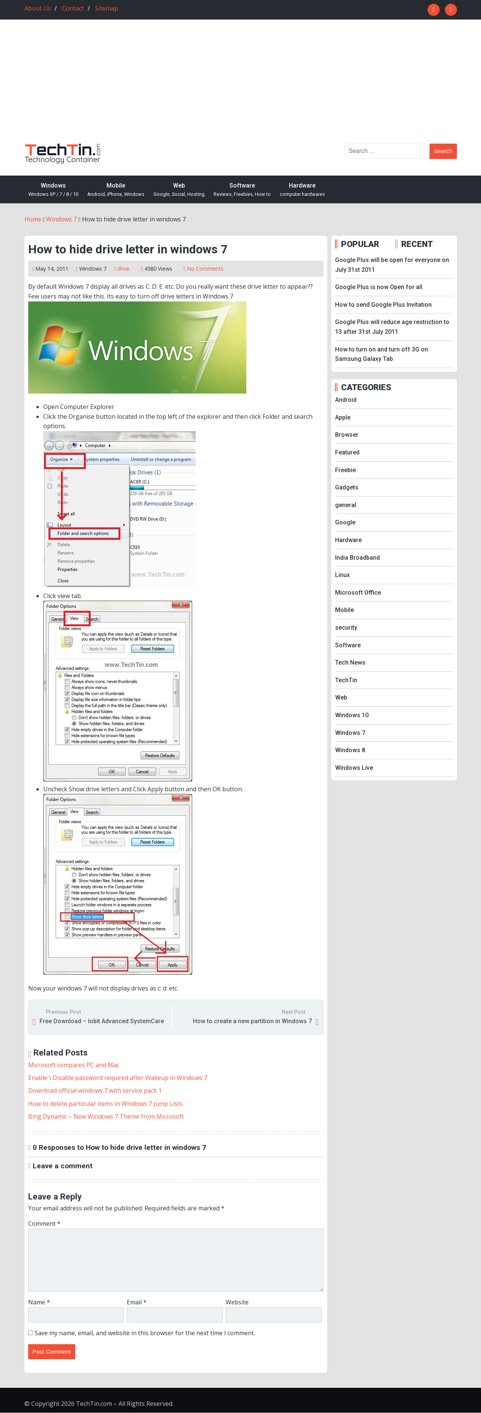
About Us (37, 8)
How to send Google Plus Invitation (383, 304)
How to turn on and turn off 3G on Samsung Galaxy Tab (381, 354)
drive (123, 268)
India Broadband (357, 557)
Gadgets (346, 487)
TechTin (346, 680)
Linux (342, 575)
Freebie (345, 470)
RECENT (417, 243)
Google (345, 522)
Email (137, 1302)
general (345, 505)
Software (242, 190)
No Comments (205, 268)
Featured (347, 452)
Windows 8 (350, 750)
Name (39, 1302)
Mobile (115, 190)
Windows (53, 190)
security (346, 627)
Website (237, 1302)
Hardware (302, 190)
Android (346, 399)
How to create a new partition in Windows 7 (252, 1021)
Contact (73, 8)
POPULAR (360, 243)
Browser (346, 434)
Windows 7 (92, 268)
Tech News (350, 662)
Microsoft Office (358, 592)
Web (179, 190)
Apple (343, 417)
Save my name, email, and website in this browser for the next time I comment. (145, 1333)
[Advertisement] (240, 87)
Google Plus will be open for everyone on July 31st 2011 (392, 264)
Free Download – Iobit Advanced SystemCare (101, 1021)
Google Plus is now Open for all (378, 287)
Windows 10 (352, 715)
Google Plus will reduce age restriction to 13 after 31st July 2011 (392, 326)
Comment (44, 1223)
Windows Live (354, 767)
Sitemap (106, 8)
